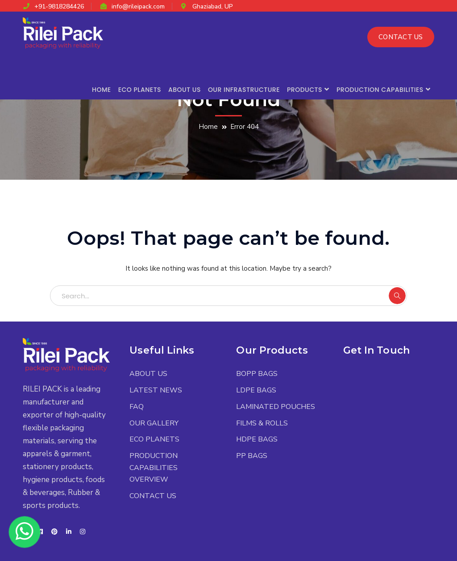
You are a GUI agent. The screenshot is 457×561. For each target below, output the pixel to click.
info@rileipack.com (138, 6)
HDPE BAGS (257, 439)
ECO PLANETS (154, 439)
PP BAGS (251, 456)
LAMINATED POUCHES (275, 407)
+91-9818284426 (59, 6)
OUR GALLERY (154, 423)
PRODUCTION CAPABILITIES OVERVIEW (153, 467)
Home (208, 126)
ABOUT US (148, 374)
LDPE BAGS (256, 390)
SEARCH (397, 295)
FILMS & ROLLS (262, 423)
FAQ (136, 407)
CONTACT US (400, 37)
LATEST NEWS (155, 390)
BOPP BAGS (257, 374)
